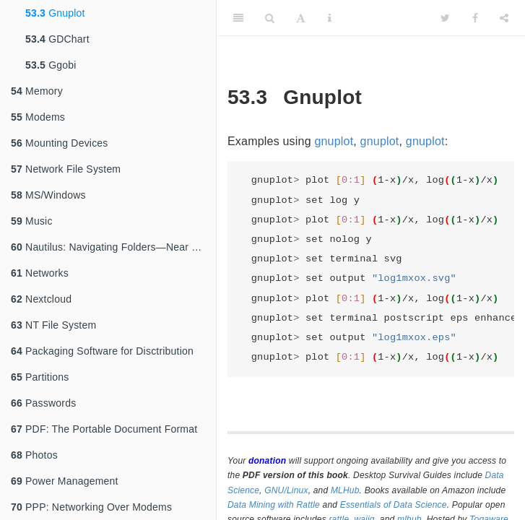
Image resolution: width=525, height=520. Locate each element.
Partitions (40, 377)
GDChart (57, 39)
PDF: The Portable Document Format (104, 429)
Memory (37, 91)
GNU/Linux (286, 490)
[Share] (504, 18)
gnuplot (333, 141)
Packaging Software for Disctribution (102, 351)
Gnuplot (55, 13)
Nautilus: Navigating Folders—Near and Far (113, 247)
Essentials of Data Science (393, 505)
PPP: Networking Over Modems (91, 507)
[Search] (269, 18)
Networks (40, 273)
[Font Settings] (300, 18)
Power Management (64, 481)
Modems (38, 117)
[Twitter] (445, 18)
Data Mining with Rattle (273, 505)
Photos (34, 455)
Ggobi (51, 65)
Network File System (66, 169)
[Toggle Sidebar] (238, 18)
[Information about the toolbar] (329, 18)
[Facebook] (475, 18)
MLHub (345, 490)
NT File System (53, 325)
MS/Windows (48, 195)
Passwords (43, 403)
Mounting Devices (59, 143)
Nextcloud (41, 299)
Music (32, 221)
